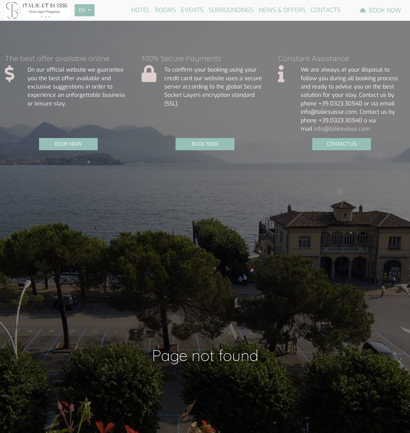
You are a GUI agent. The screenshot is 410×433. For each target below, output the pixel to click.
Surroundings (231, 10)
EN (82, 10)
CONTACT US (342, 144)
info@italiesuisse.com (342, 129)
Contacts (325, 10)
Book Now (385, 10)
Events (192, 10)
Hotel (140, 10)
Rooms (165, 10)
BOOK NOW (68, 144)
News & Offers (282, 10)
